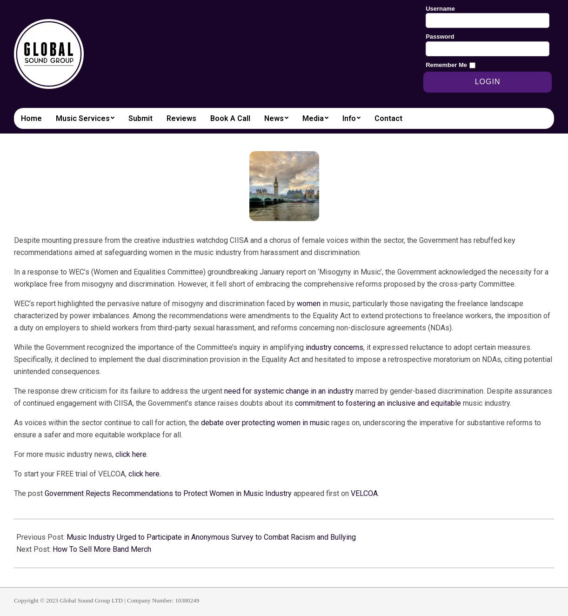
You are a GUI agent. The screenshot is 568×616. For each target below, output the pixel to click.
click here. (144, 473)
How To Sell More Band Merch (102, 549)
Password (440, 36)
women (309, 303)
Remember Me (446, 64)
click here (131, 454)
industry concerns (334, 347)
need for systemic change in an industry (289, 391)
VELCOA (364, 493)
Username (440, 8)
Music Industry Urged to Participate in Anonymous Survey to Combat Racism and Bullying (211, 537)
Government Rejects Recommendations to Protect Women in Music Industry (168, 493)
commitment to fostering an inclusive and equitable (378, 403)
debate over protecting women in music (265, 422)
